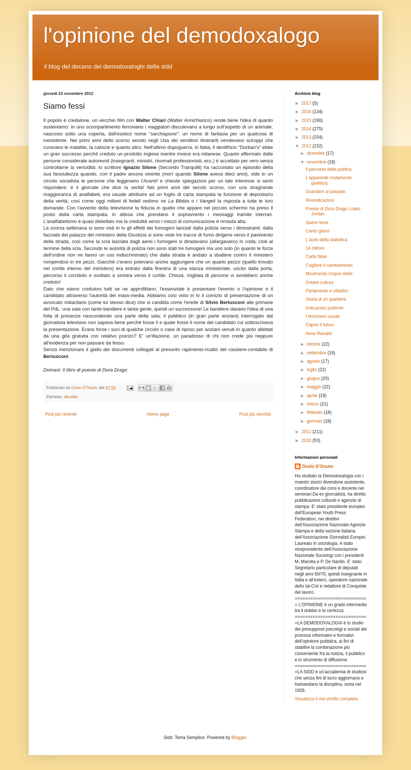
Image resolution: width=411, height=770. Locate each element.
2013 (307, 137)
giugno (314, 378)
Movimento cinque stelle (329, 273)
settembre (317, 352)
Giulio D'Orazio (317, 466)
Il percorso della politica (328, 169)
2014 (307, 128)
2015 (307, 120)
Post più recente (61, 414)
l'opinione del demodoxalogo (181, 35)
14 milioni (315, 248)
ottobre (314, 344)
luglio (312, 369)
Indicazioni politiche (325, 308)
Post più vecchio (255, 414)
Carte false (316, 256)
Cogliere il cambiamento (329, 265)
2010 (307, 440)
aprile (313, 395)
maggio (314, 386)
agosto (314, 361)
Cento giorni (317, 231)
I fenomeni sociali (323, 316)
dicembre (316, 153)
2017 (307, 103)
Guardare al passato (325, 191)
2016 (307, 111)
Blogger (238, 737)
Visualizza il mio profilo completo (326, 698)
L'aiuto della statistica (326, 239)
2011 (307, 431)
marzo (313, 404)
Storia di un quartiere (326, 299)
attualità (71, 396)
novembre (317, 162)
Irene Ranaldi (319, 333)
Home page (158, 414)
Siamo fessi (317, 222)
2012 (307, 146)
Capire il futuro (320, 324)
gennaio (315, 421)
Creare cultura (319, 282)
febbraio (315, 412)
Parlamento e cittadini (327, 290)
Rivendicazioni (320, 200)
